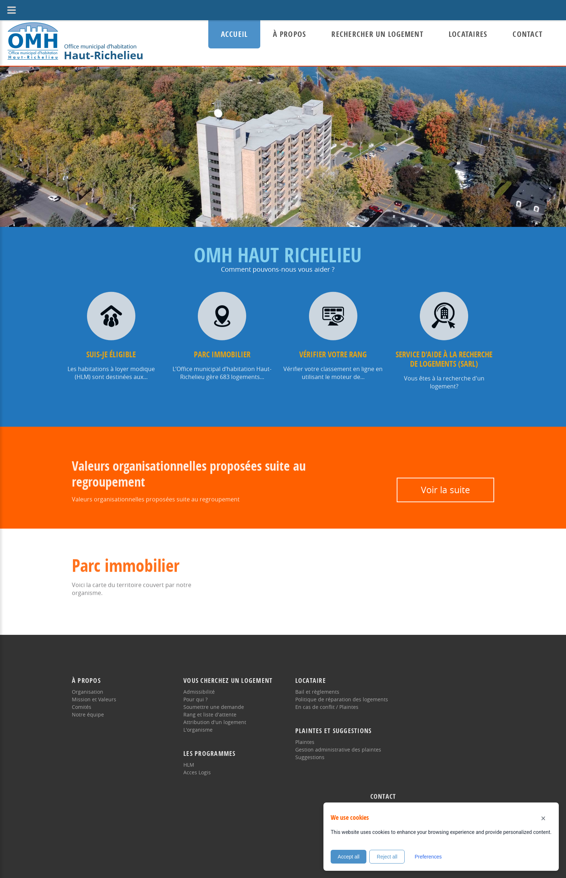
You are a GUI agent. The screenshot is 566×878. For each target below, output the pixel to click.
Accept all (349, 857)
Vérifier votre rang (333, 347)
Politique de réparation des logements (334, 692)
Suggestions (303, 750)
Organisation (87, 684)
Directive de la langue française (110, 804)
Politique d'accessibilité (168, 845)
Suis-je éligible (111, 347)
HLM (185, 757)
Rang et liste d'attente (206, 707)
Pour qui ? (192, 692)
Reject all (388, 857)
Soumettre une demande (210, 700)
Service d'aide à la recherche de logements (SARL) (444, 352)
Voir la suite (445, 490)
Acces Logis (194, 765)
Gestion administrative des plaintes (331, 742)
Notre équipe (88, 707)
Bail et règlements (310, 684)
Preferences (429, 857)
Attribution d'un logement (211, 715)
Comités (81, 700)
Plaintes (298, 735)
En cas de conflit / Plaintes (320, 700)
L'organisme (194, 722)
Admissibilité (196, 684)
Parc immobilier (222, 347)
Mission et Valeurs (94, 692)
